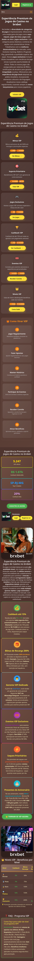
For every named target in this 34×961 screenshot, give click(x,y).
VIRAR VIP (17, 94)
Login (16, 5)
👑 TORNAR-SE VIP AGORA (17, 816)
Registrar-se (27, 5)
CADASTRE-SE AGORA (17, 506)
